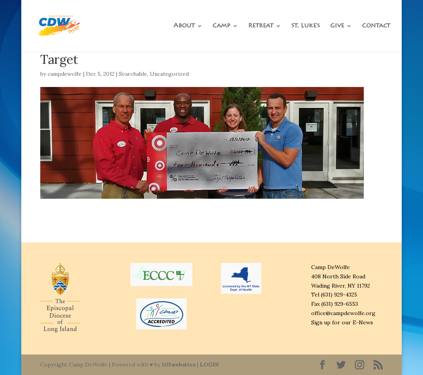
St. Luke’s (305, 26)
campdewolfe (65, 73)
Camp (221, 26)
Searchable (133, 73)
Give (337, 26)
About (184, 26)
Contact (376, 26)
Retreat (260, 26)
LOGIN (209, 364)
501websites (178, 364)
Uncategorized (169, 73)
